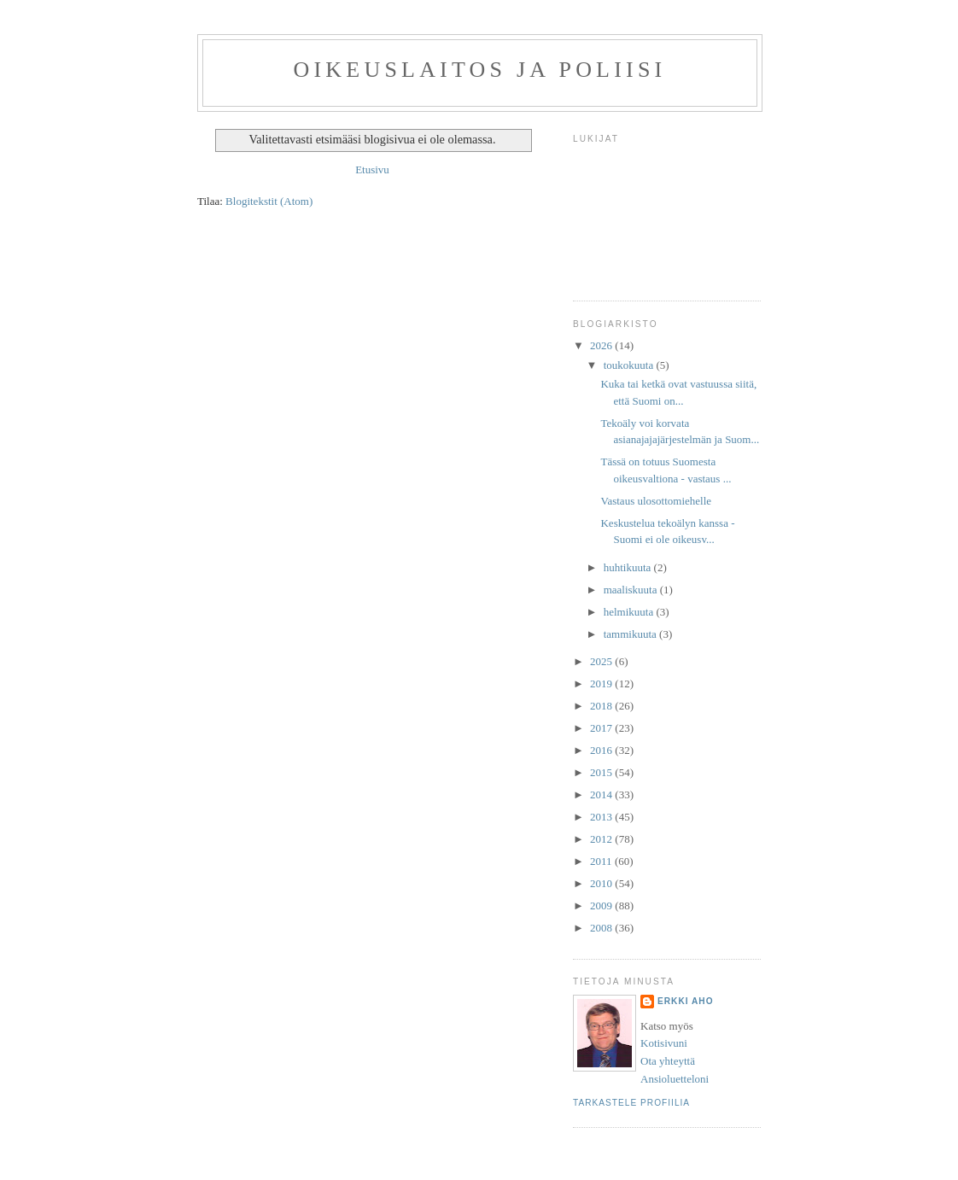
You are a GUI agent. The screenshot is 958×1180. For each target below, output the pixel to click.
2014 (602, 794)
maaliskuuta (632, 589)
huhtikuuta (629, 567)
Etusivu (372, 169)
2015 (602, 772)
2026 (602, 345)
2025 (602, 661)
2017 (602, 727)
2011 (602, 861)
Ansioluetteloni (674, 1078)
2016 (602, 750)
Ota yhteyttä (667, 1060)
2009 (602, 905)
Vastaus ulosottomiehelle (655, 500)
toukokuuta (630, 365)
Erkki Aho (685, 1001)
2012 (602, 838)
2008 (602, 927)
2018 (602, 705)
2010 (602, 883)
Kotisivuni (663, 1043)
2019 (602, 683)
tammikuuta (631, 634)
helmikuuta (630, 611)
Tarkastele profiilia (631, 1102)
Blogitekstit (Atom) (269, 201)
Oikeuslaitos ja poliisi (480, 69)
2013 (602, 816)
